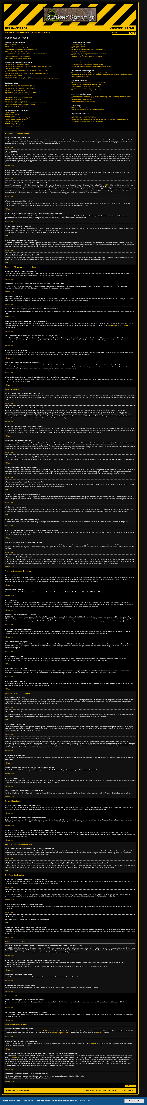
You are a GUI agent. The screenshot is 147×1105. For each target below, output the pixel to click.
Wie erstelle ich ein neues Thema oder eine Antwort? (20, 85)
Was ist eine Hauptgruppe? (79, 55)
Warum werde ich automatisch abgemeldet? (17, 56)
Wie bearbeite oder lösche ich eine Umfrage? (17, 94)
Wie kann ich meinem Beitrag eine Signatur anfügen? (20, 88)
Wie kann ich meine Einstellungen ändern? (17, 64)
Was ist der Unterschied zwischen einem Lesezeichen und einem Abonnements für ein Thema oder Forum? (101, 96)
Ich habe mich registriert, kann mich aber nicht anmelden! (21, 49)
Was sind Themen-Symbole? (13, 126)
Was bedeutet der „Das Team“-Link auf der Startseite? (86, 56)
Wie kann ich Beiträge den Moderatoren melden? (19, 101)
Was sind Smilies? (10, 116)
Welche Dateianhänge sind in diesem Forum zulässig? (86, 107)
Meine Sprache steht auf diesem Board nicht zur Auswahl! (21, 71)
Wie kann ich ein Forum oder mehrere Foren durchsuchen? (88, 82)
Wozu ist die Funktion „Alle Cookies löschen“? (18, 58)
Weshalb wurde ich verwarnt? (13, 99)
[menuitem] (24, 28)
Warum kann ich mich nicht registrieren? (16, 47)
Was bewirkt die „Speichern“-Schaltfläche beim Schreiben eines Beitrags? (25, 102)
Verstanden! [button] (134, 1101)
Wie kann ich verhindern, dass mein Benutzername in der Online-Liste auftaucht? (28, 66)
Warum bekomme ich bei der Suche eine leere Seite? (86, 86)
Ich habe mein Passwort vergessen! (15, 55)
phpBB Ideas (92, 1043)
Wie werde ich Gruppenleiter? (79, 51)
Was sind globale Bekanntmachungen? (16, 119)
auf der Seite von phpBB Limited (59, 1033)
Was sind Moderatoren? (78, 46)
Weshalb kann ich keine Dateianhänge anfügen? (18, 97)
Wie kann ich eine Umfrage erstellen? (15, 90)
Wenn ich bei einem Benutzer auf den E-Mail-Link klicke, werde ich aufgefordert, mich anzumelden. (33, 78)
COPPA (105, 185)
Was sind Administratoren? (78, 44)
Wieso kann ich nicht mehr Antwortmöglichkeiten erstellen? (21, 92)
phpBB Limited (113, 325)
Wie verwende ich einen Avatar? (14, 75)
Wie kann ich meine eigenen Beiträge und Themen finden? (87, 90)
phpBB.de (127, 325)
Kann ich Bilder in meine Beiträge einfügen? (17, 118)
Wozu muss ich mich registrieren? (14, 44)
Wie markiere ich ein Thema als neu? (15, 106)
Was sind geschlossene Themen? (14, 125)
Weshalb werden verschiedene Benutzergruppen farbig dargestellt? (90, 53)
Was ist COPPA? (10, 46)
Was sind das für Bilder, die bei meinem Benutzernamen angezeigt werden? (26, 73)
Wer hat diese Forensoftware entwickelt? (82, 116)
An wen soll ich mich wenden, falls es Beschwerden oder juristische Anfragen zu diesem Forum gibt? (99, 119)
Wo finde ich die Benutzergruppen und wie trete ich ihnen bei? (88, 49)
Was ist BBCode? (10, 112)
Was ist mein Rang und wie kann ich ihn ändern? (19, 77)
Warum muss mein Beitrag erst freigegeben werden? (20, 104)
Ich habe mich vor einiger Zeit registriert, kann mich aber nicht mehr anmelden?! (27, 53)
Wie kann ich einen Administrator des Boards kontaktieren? (88, 121)
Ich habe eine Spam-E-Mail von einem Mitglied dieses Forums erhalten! (91, 66)
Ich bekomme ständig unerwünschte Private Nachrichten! (87, 64)
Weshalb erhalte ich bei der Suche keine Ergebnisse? (86, 84)
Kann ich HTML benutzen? (12, 114)
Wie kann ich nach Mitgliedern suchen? (82, 88)
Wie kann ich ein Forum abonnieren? (81, 99)
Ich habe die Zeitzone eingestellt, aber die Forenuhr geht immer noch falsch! (26, 70)
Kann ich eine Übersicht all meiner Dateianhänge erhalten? (87, 109)
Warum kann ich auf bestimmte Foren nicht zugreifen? (20, 95)
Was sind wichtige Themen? (13, 123)
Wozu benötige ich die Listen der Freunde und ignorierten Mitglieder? (90, 73)
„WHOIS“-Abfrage (13, 1058)
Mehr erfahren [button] (84, 1101)
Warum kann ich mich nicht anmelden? (16, 51)
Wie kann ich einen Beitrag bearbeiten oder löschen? (20, 87)
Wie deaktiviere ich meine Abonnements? (83, 101)
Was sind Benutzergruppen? (79, 47)
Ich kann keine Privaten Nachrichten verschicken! (85, 63)
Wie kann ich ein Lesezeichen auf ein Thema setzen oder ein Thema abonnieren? (94, 98)
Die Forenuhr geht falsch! (12, 68)
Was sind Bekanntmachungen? (14, 121)
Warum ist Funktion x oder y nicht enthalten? (83, 117)
